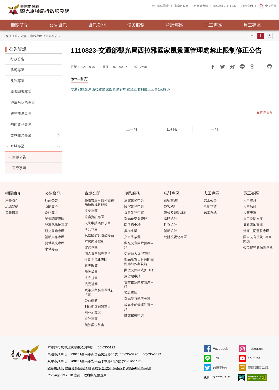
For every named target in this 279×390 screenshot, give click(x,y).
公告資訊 (58, 25)
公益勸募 (91, 300)
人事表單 (249, 212)
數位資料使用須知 (78, 368)
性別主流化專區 (96, 259)
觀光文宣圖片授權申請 (139, 245)
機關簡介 (19, 25)
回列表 (172, 129)
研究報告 (91, 229)
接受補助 (91, 284)
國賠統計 (170, 218)
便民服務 (136, 25)
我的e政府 (241, 377)
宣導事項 (19, 168)
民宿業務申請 (134, 206)
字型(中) (260, 36)
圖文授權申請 (134, 315)
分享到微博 (232, 66)
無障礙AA (257, 377)
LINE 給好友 (242, 66)
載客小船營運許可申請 (139, 307)
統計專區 (174, 25)
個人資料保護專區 (98, 253)
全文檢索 (270, 5)
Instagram (255, 348)
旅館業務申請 (134, 200)
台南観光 (220, 368)
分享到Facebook (212, 66)
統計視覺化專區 (175, 237)
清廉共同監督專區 (256, 231)
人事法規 (249, 206)
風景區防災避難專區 (99, 235)
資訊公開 (97, 25)
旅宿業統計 (172, 200)
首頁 (8, 36)
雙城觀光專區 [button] (20, 135)
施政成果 (91, 272)
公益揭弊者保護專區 (258, 247)
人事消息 (249, 200)
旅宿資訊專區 (94, 217)
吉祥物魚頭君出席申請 (139, 284)
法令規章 (91, 278)
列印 (269, 66)
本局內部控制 (94, 241)
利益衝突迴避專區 (98, 306)
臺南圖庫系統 (258, 368)
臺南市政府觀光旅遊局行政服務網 (50, 9)
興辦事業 (130, 231)
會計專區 (91, 319)
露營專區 (91, 247)
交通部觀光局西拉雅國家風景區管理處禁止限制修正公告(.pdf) (118, 89)
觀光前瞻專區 (20, 113)
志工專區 (213, 25)
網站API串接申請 (138, 368)
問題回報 (252, 66)
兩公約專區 (93, 312)
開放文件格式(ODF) (138, 270)
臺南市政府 (181, 5)
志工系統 (210, 212)
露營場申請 (132, 276)
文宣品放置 (132, 237)
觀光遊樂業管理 (135, 218)
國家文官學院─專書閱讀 (257, 239)
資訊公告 (52, 36)
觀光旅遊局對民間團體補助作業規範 (139, 262)
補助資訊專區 (20, 124)
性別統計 (170, 225)
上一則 (131, 129)
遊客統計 (170, 206)
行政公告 (17, 59)
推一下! (222, 66)
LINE (217, 358)
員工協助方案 (253, 218)
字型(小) (252, 36)
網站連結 (219, 5)
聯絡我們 (247, 5)
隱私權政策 (56, 368)
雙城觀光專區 (55, 243)
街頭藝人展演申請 (137, 253)
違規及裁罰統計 (175, 212)
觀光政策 (91, 265)
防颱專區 (17, 70)
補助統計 (170, 231)
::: (153, 6)
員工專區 (252, 25)
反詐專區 (17, 81)
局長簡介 (11, 200)
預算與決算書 (94, 325)
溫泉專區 (91, 211)
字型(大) (269, 36)
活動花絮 (210, 206)
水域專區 (17, 146)
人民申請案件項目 (98, 223)
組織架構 (11, 206)
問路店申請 (132, 225)
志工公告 (210, 200)
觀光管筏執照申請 (137, 299)
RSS (233, 5)
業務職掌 (11, 212)
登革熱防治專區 (22, 102)
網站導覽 (163, 5)
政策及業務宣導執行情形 (99, 292)
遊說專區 (130, 292)
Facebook (220, 348)
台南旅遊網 (201, 5)
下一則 (213, 129)
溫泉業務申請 (134, 212)
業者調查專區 (20, 92)
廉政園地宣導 (253, 225)
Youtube (254, 358)
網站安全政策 (101, 368)
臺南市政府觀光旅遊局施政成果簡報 (99, 202)
